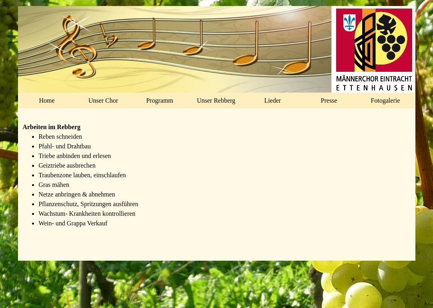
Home (46, 100)
